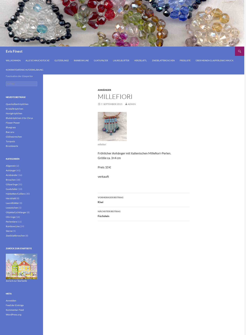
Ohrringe (10, 217)
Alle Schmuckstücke (37, 60)
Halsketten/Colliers (15, 193)
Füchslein (144, 213)
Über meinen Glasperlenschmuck (214, 60)
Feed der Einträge (15, 305)
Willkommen (13, 60)
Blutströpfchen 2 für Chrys (19, 118)
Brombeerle (12, 146)
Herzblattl (140, 60)
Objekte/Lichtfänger (16, 212)
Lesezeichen (12, 207)
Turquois (10, 141)
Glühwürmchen (14, 136)
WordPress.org (13, 314)
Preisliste (185, 60)
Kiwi (144, 199)
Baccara (10, 132)
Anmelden (11, 300)
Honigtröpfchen (14, 113)
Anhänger (104, 89)
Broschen (11, 179)
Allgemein (11, 165)
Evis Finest (14, 51)
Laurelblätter (121, 60)
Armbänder (12, 175)
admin (132, 104)
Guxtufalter (101, 60)
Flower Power (13, 122)
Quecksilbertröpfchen (17, 104)
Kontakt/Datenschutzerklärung (24, 69)
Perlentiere (11, 221)
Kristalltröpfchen (14, 108)
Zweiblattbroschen (163, 60)
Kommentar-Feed (15, 309)
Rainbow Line (81, 60)
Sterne (9, 230)
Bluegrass (11, 127)
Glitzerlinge (61, 60)
